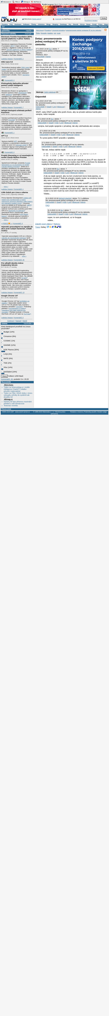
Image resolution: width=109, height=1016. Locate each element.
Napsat (18, 321)
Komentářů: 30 (7, 379)
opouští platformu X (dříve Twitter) (19, 50)
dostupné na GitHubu (16, 211)
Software (26, 24)
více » (6, 187)
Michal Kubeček (65, 199)
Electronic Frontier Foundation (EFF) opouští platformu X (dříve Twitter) (16, 38)
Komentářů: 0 (9, 80)
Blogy (48, 24)
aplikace (9, 94)
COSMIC (6, 341)
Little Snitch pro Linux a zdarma (14, 192)
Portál (94, 24)
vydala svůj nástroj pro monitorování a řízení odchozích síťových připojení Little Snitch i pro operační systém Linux (17, 200)
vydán (4, 69)
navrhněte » (28, 324)
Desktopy (63, 24)
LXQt (5, 354)
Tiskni (37, 228)
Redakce (73, 412)
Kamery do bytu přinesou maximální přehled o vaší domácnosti (18, 403)
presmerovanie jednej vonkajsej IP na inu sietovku (83, 30)
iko (50, 49)
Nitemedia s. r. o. (48, 412)
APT (15, 141)
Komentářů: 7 (18, 107)
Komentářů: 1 (9, 133)
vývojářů (19, 307)
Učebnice (41, 24)
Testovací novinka (11, 406)
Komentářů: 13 (19, 292)
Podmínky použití (90, 412)
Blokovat (60, 107)
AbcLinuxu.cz (6, 2)
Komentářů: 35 (19, 260)
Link (54, 107)
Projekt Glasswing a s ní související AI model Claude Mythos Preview (17, 156)
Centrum (10, 321)
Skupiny (55, 24)
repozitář (11, 120)
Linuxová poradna (58, 30)
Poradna (5, 24)
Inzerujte (58, 19)
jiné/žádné (7, 372)
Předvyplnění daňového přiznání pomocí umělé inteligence (14, 84)
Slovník (75, 24)
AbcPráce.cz (36, 2)
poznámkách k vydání (17, 308)
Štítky (38, 33)
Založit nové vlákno (43, 225)
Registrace (103, 27)
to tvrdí (24, 278)
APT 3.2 (4, 136)
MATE (5, 358)
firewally (43, 33)
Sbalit (49, 107)
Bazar (88, 24)
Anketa (4, 324)
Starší (24, 321)
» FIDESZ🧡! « (6, 223)
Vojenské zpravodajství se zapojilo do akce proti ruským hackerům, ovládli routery (17, 229)
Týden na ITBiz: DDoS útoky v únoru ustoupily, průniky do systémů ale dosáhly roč (18, 395)
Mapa (106, 24)
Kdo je (82, 24)
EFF (12, 46)
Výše (57, 123)
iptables (50, 33)
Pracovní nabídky (8, 34)
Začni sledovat (50, 92)
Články (33, 24)
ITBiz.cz (16, 2)
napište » (29, 30)
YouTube (27, 314)
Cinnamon (7, 336)
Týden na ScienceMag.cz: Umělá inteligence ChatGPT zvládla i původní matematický (16, 389)
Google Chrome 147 (9, 296)
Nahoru (57, 225)
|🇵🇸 (2, 80)
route (58, 33)
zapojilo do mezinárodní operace (14, 238)
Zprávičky (5, 30)
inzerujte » (29, 34)
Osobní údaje (102, 412)
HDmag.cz (25, 2)
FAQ (11, 24)
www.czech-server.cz (22, 412)
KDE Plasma (8, 350)
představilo (22, 93)
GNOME (6, 345)
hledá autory (36, 19)
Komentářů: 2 (18, 59)
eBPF (29, 205)
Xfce (4, 367)
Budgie (5, 332)
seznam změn (21, 145)
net (55, 33)
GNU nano (25, 67)
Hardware (17, 24)
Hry (70, 24)
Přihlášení (94, 27)
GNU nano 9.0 (7, 62)
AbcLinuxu (8, 385)
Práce (100, 24)
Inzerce (80, 412)
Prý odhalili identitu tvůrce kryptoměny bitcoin (12, 264)
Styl (3, 27)
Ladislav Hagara (7, 59)
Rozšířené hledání (91, 20)
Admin (48, 57)
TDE (4, 363)
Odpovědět (40, 57)
